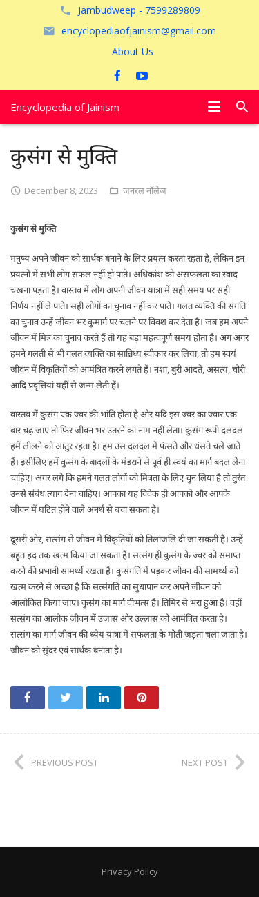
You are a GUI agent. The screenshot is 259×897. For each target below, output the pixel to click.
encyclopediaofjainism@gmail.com (138, 30)
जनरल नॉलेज (144, 190)
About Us (132, 51)
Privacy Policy (130, 871)
